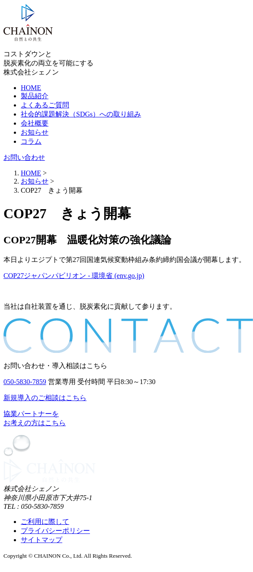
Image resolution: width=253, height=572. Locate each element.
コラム (31, 141)
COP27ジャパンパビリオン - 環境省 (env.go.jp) (73, 275)
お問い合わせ (24, 157)
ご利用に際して (45, 521)
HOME (31, 87)
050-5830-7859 (24, 381)
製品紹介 (34, 96)
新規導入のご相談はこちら (44, 397)
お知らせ (34, 132)
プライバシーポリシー (55, 530)
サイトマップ (41, 539)
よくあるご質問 (45, 105)
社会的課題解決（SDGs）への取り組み (81, 114)
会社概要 (34, 123)
